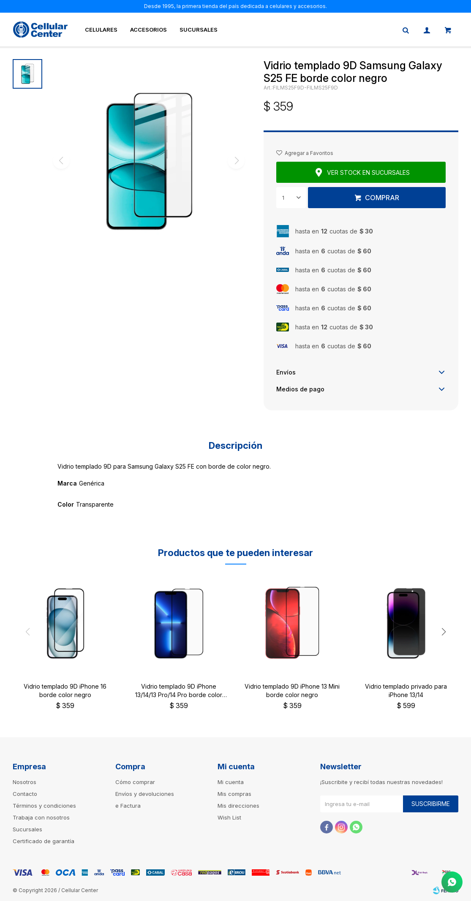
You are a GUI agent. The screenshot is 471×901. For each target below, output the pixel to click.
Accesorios (148, 29)
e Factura (128, 805)
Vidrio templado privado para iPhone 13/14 (406, 690)
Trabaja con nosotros (41, 817)
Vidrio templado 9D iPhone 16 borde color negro (65, 690)
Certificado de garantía (43, 841)
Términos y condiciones (44, 805)
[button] (443, 631)
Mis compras (234, 793)
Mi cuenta (231, 782)
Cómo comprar (135, 782)
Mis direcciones (238, 805)
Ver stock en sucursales (368, 172)
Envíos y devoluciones (144, 793)
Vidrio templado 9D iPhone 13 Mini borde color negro (292, 690)
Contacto (25, 793)
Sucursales (199, 29)
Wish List (229, 817)
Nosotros (24, 782)
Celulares (101, 29)
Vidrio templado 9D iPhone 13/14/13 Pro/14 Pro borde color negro (178, 691)
